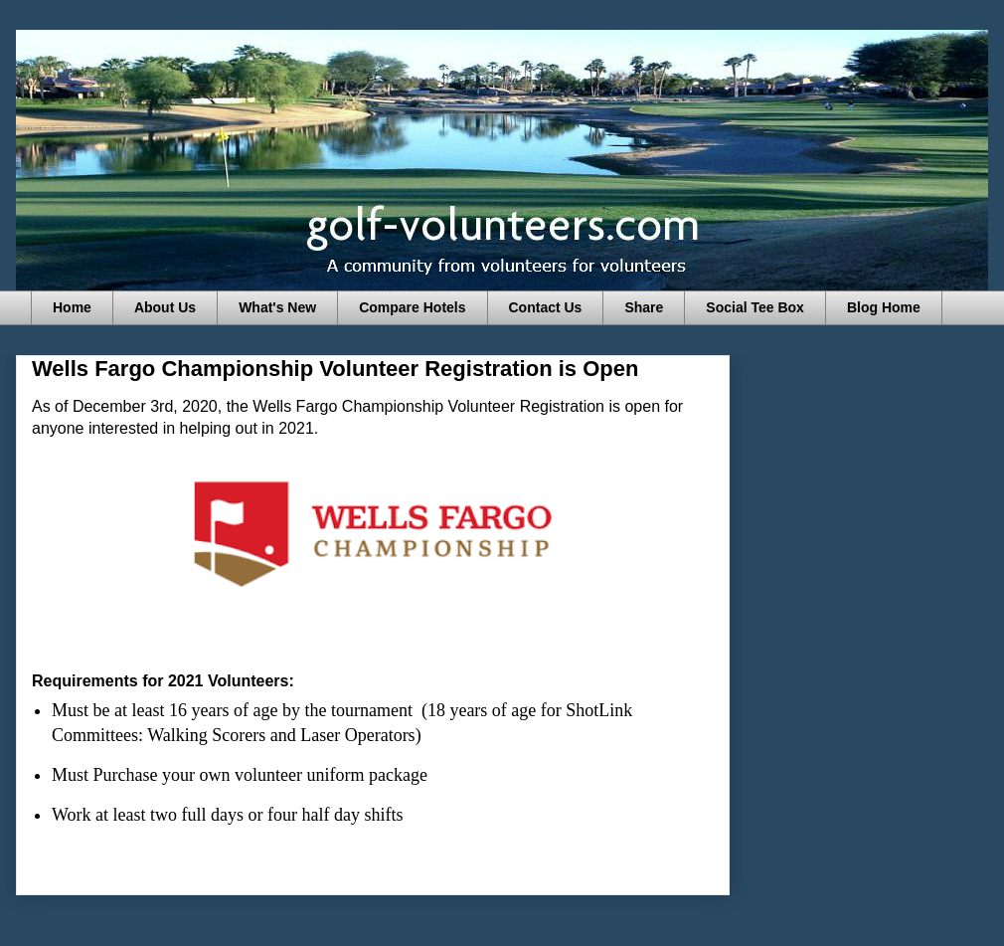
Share (643, 307)
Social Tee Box (755, 307)
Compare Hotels (412, 307)
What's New (277, 307)
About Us (165, 307)
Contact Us (546, 307)
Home (72, 307)
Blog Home (883, 307)
